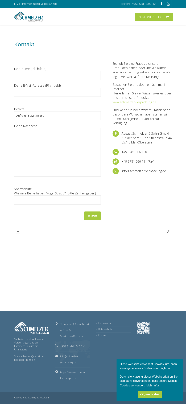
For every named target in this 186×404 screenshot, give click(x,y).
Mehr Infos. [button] (153, 385)
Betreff (57, 113)
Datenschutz (105, 329)
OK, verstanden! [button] (149, 394)
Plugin (168, 302)
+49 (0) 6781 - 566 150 (72, 346)
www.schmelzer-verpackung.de (134, 102)
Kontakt (102, 335)
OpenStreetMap (144, 302)
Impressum (104, 323)
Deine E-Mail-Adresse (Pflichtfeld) (57, 90)
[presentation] (40, 215)
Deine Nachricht (57, 150)
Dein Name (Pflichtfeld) (57, 73)
